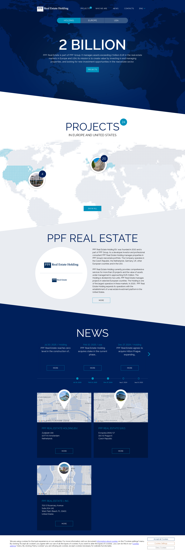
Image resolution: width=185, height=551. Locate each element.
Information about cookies (107, 541)
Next (149, 354)
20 (104, 158)
